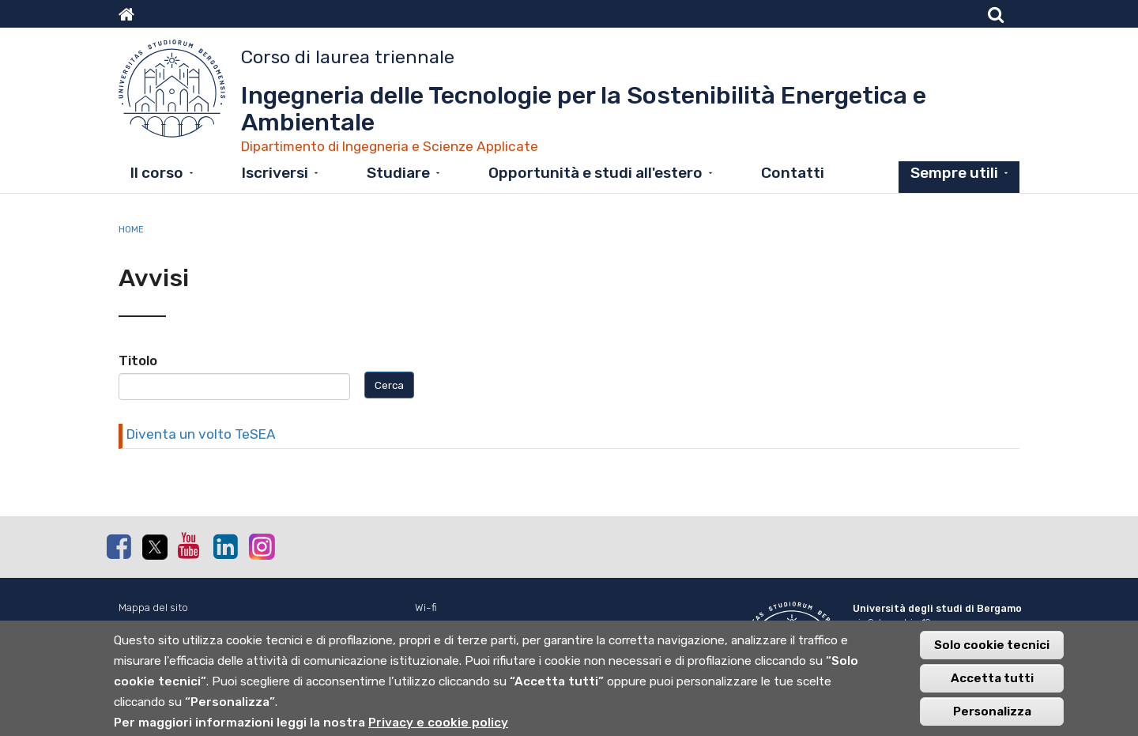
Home (131, 229)
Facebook (118, 546)
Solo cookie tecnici (991, 648)
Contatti (792, 173)
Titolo (138, 360)
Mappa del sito (153, 607)
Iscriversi (275, 173)
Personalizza (992, 715)
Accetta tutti (992, 681)
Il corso (156, 173)
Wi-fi (426, 607)
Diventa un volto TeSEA (201, 434)
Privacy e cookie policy (438, 726)
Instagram (260, 546)
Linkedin (225, 546)
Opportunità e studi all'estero (595, 173)
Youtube (189, 545)
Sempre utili (954, 173)
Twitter (154, 547)
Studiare (398, 173)
